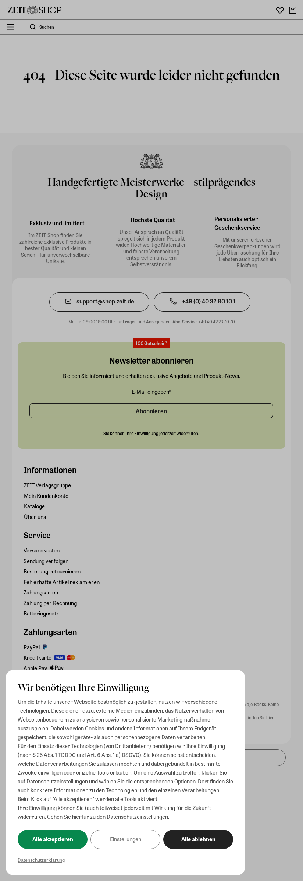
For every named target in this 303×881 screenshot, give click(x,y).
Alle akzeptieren (52, 839)
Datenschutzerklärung (41, 859)
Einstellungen (125, 839)
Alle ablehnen (198, 839)
